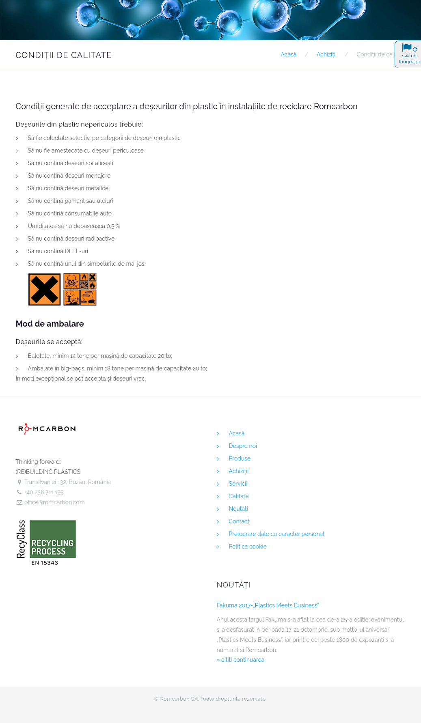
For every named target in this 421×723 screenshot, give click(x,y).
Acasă (288, 54)
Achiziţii (327, 54)
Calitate (239, 496)
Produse (240, 458)
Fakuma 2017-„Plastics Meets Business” (268, 605)
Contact (239, 521)
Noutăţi (238, 509)
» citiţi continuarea (241, 659)
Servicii (238, 483)
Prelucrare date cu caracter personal (277, 534)
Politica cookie (248, 546)
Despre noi (243, 446)
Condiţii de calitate (381, 54)
